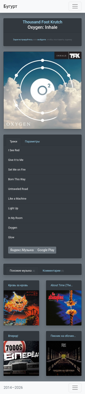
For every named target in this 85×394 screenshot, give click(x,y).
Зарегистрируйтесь (22, 39)
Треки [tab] (13, 141)
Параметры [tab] (32, 141)
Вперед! (13, 336)
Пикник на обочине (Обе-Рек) (63, 336)
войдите (41, 39)
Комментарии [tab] (53, 270)
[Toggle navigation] (75, 6)
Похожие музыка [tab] (22, 270)
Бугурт (10, 6)
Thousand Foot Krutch (42, 22)
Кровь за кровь (18, 285)
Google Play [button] (45, 250)
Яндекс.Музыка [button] (22, 250)
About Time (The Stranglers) (61, 285)
